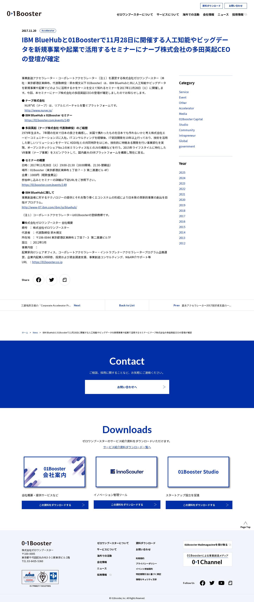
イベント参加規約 (144, 568)
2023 (182, 183)
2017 (182, 216)
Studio (183, 124)
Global (183, 141)
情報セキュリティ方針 (146, 579)
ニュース (102, 568)
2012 (182, 243)
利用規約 (140, 558)
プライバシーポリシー (146, 563)
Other (183, 103)
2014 (182, 232)
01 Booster (24, 13)
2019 (182, 205)
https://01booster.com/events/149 (47, 120)
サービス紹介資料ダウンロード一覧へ (127, 447)
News (35, 332)
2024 (182, 178)
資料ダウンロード (211, 5)
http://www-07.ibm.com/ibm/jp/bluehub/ (49, 207)
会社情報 (102, 562)
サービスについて (107, 549)
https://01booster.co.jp (47, 262)
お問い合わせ (236, 5)
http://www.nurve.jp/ (38, 110)
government (187, 146)
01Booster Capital (191, 119)
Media (183, 113)
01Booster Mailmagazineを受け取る (207, 544)
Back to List (127, 305)
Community (187, 130)
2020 (182, 200)
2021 (182, 194)
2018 (182, 210)
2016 (182, 221)
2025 (182, 172)
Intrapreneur (187, 135)
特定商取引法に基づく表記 (148, 574)
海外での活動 (104, 555)
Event (182, 97)
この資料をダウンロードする (55, 505)
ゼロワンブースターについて (113, 543)
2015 (182, 227)
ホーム (25, 332)
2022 (182, 189)
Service (184, 92)
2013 (182, 238)
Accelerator (48, 30)
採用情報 (102, 574)
